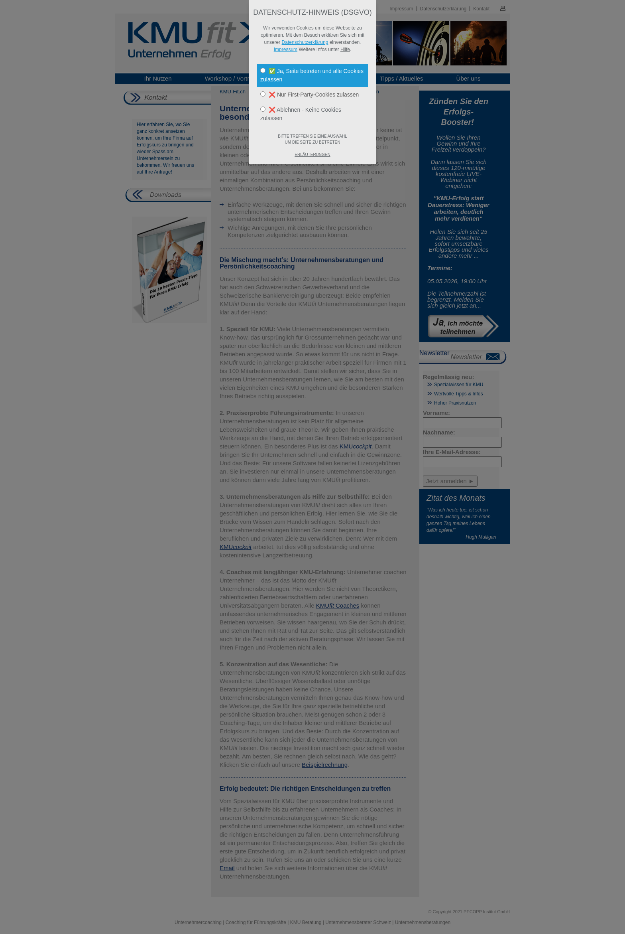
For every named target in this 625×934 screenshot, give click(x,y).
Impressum (285, 49)
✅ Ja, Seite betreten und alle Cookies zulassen (312, 75)
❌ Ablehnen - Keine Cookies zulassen (300, 114)
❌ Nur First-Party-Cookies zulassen (309, 94)
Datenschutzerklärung (305, 42)
